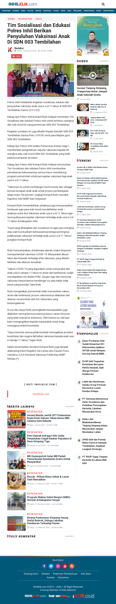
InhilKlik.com (41, 394)
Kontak (51, 577)
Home (11, 19)
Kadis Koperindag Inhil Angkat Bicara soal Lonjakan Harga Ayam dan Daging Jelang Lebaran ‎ (92, 272)
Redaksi (46, 573)
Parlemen (77, 11)
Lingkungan (89, 11)
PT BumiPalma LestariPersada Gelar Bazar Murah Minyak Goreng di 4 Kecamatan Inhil (91, 285)
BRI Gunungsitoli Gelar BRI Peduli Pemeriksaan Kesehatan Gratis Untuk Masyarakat (48, 459)
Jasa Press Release (86, 470)
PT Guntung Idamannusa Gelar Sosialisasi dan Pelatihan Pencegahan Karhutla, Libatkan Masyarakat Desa (92, 222)
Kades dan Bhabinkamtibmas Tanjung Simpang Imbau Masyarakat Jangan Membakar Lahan (91, 235)
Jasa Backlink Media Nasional (90, 472)
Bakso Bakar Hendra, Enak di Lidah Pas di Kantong (98, 107)
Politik (30, 11)
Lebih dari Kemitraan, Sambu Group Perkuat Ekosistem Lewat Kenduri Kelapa (91, 209)
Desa (69, 11)
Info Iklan (86, 573)
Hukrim (15, 11)
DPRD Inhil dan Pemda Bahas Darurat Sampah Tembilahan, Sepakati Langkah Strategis (92, 248)
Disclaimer (63, 577)
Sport (98, 11)
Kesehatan (25, 19)
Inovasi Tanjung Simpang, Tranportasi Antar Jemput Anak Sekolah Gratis (92, 91)
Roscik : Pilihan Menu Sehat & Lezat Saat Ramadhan (48, 478)
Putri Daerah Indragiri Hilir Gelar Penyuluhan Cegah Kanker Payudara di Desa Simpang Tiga (49, 438)
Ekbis (23, 11)
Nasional (47, 11)
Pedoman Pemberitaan (65, 573)
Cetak (16, 56)
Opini (63, 11)
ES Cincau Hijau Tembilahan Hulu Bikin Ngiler (99, 146)
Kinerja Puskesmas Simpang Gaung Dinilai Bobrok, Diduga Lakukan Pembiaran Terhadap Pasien (47, 520)
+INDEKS (69, 406)
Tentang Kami (31, 573)
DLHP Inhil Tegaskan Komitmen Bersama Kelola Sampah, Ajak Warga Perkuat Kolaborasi (91, 196)
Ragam (38, 11)
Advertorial (108, 11)
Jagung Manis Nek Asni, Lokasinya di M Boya (98, 120)
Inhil (39, 19)
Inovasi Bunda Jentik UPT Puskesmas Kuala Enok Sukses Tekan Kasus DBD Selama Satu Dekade (49, 418)
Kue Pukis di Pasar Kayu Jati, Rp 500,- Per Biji (99, 133)
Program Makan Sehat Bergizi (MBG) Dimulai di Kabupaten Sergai (48, 498)
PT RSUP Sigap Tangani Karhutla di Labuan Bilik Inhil (94, 460)
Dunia (56, 11)
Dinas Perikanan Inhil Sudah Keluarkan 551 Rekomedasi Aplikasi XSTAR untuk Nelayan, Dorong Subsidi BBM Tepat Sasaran (94, 347)
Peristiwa (6, 11)
